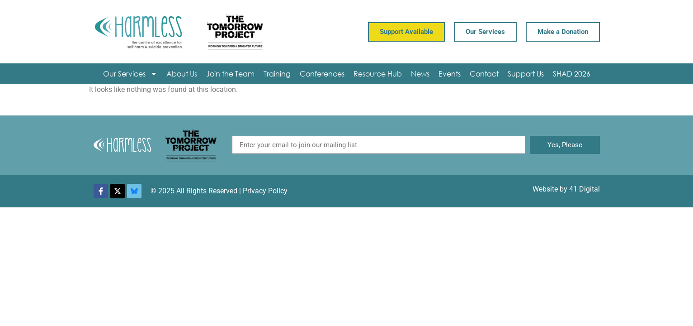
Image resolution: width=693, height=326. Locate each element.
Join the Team (230, 73)
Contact (484, 73)
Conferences (322, 73)
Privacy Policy (265, 191)
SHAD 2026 (571, 73)
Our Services (130, 74)
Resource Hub (378, 73)
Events (449, 73)
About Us (181, 73)
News (420, 73)
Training (277, 73)
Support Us (526, 73)
